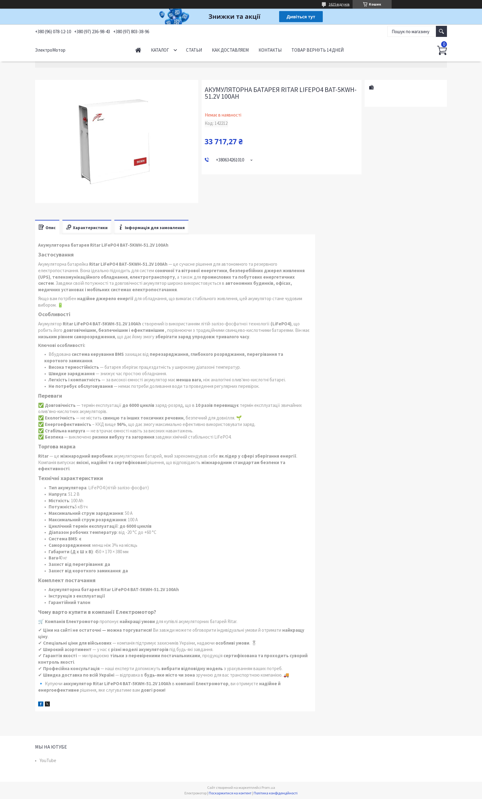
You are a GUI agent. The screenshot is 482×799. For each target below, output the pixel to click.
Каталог (160, 50)
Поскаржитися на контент (230, 793)
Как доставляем (230, 50)
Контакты (270, 50)
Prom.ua (268, 787)
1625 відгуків (339, 4)
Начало (138, 50)
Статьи (194, 50)
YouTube (48, 760)
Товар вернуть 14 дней (317, 50)
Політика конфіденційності (276, 793)
